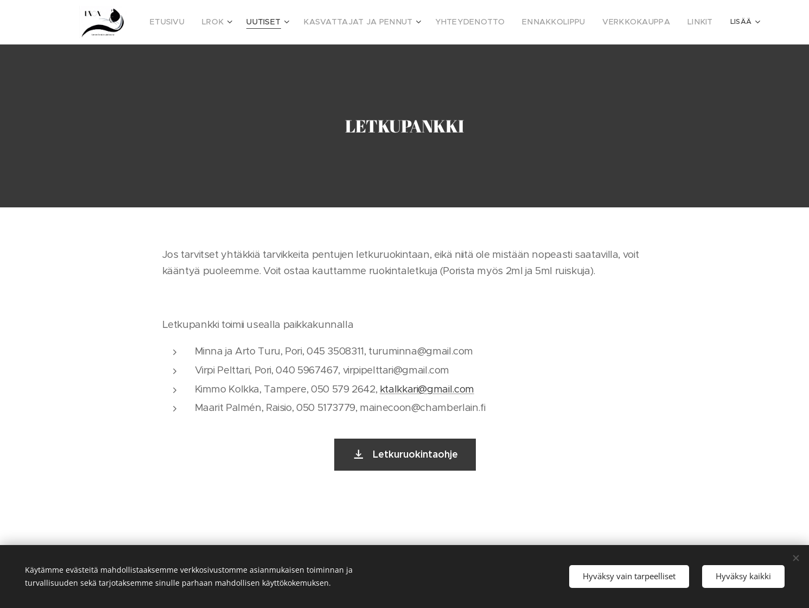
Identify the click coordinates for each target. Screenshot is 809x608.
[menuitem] (177, 22)
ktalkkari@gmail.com (426, 389)
